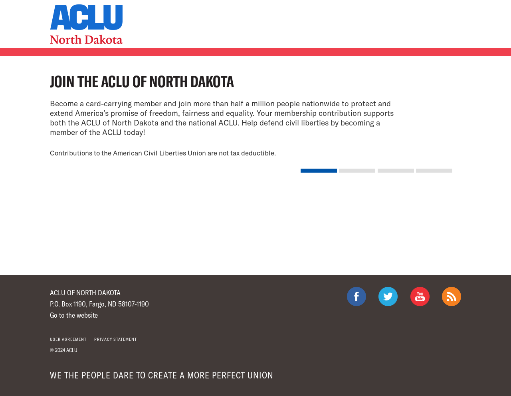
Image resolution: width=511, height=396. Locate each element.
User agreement (68, 339)
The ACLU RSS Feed (451, 296)
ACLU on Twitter (388, 296)
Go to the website (74, 314)
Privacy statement (115, 339)
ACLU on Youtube (420, 296)
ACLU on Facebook (356, 296)
